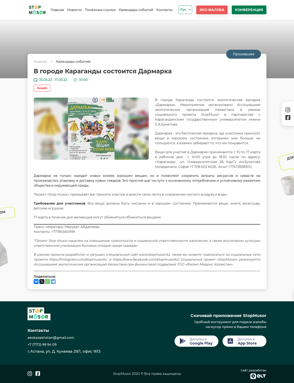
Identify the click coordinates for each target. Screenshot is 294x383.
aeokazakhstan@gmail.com (51, 338)
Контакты (164, 10)
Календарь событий (136, 10)
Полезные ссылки (100, 10)
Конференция (249, 10)
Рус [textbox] (183, 10)
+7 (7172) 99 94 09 (42, 345)
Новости (74, 10)
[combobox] (185, 10)
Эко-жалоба (211, 10)
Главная (57, 10)
